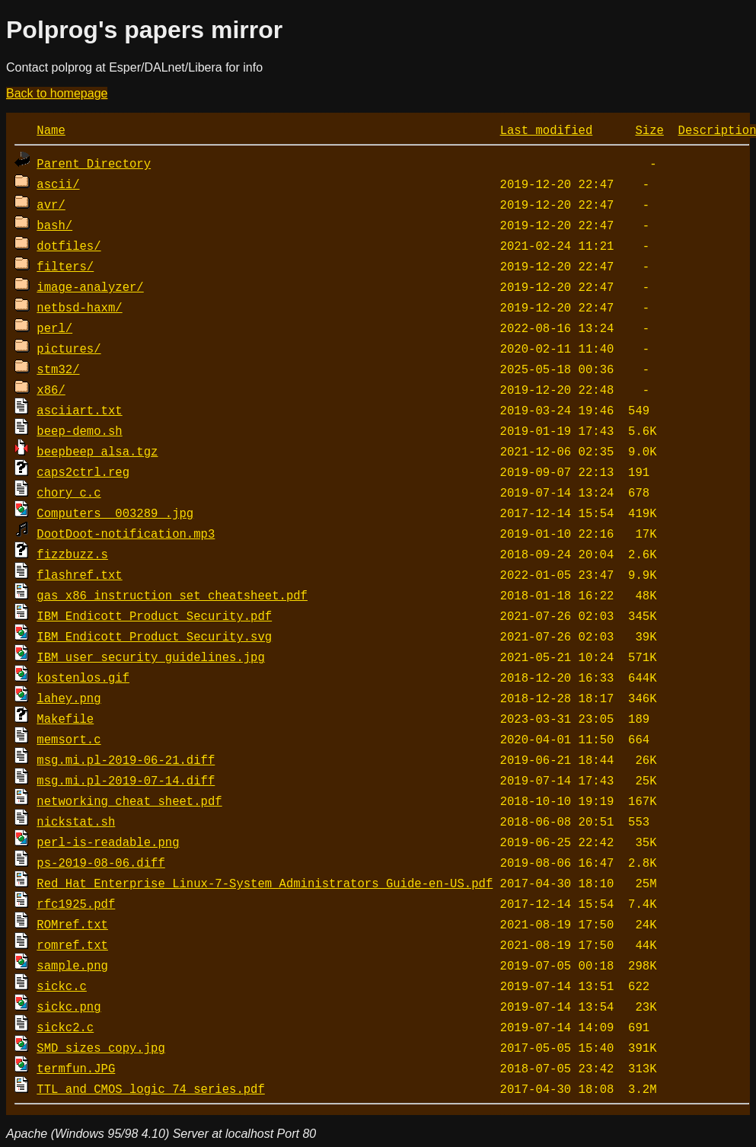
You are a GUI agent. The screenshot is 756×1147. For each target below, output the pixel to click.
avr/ (51, 204)
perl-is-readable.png (108, 841)
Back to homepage (56, 93)
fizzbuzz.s (72, 553)
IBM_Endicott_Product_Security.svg (154, 636)
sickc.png (68, 1006)
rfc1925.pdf (76, 903)
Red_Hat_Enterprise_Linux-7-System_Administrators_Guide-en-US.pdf (265, 882)
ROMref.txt (72, 923)
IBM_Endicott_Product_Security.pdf (154, 615)
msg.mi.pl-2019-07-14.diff (126, 780)
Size (649, 129)
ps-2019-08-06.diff (100, 862)
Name (51, 129)
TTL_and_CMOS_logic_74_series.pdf (150, 1088)
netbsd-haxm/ (79, 307)
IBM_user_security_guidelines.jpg (150, 656)
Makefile (65, 718)
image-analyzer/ (90, 286)
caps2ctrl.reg (83, 471)
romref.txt (72, 944)
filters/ (65, 265)
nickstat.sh (76, 821)
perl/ (54, 327)
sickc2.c (65, 1026)
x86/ (51, 389)
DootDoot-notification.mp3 (126, 533)
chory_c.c (68, 492)
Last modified (546, 129)
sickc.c (62, 985)
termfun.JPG (76, 1067)
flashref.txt (79, 574)
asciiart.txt (79, 409)
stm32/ (58, 368)
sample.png (72, 965)
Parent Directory (94, 163)
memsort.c (68, 738)
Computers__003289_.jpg (115, 512)
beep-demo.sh (79, 430)
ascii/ (58, 183)
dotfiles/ (68, 245)
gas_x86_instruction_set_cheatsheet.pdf (172, 594)
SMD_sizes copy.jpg (100, 1047)
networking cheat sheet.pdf (129, 800)
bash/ (54, 224)
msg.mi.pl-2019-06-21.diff (126, 759)
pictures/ (68, 348)
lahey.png (68, 697)
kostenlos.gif (83, 677)
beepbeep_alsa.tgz (97, 451)
